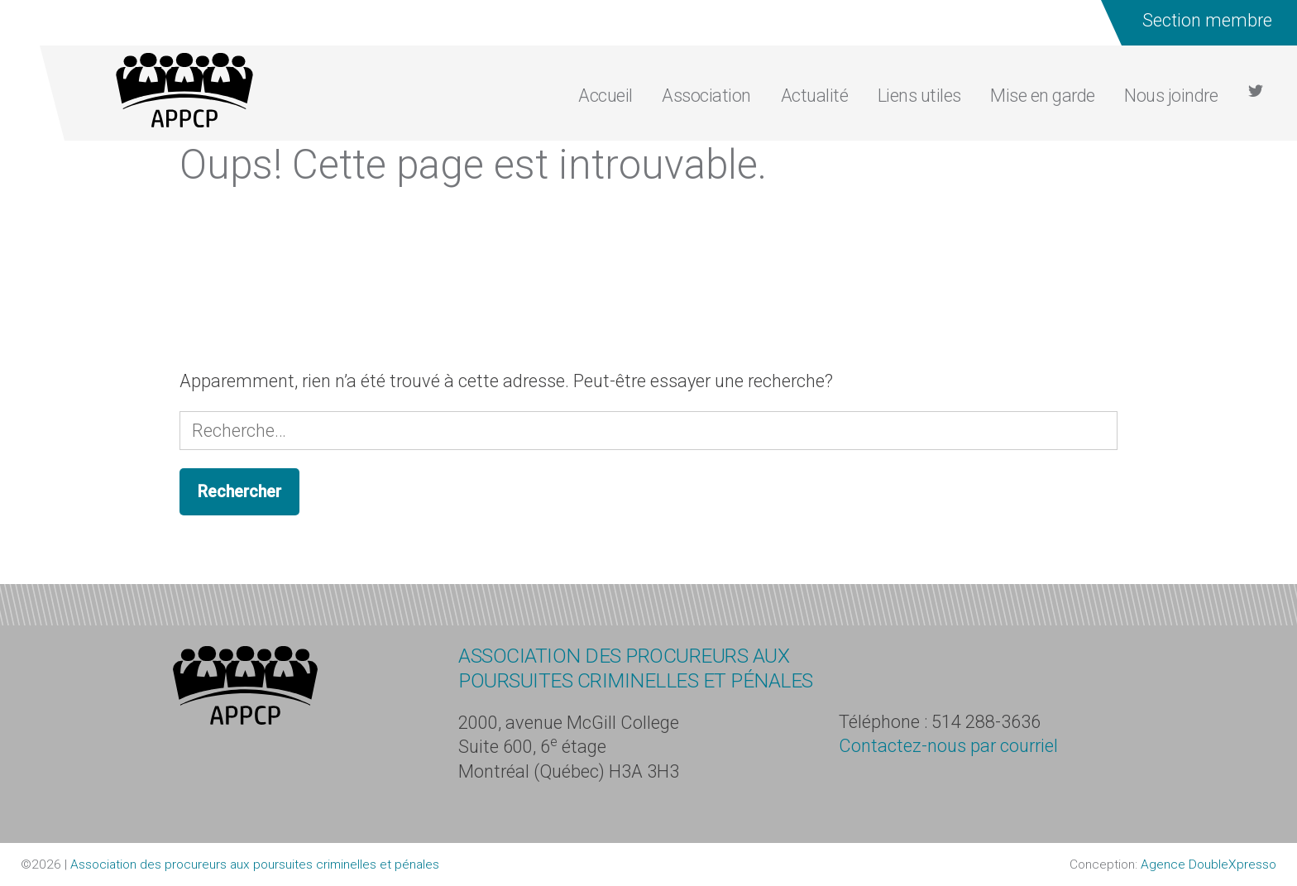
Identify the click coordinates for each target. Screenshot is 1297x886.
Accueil (605, 95)
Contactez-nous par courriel (948, 745)
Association (706, 95)
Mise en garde (1042, 95)
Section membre (1206, 20)
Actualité (815, 95)
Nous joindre (1171, 95)
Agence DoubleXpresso (1208, 864)
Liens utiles (919, 95)
